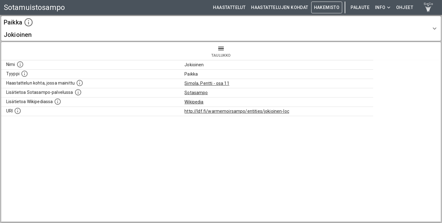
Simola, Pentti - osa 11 (206, 83)
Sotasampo (196, 92)
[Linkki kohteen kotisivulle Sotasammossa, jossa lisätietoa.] (78, 92)
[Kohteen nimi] (20, 64)
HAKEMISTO (327, 7)
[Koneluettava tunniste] (18, 111)
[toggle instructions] (28, 22)
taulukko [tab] (221, 51)
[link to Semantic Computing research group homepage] (428, 7)
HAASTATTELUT (229, 7)
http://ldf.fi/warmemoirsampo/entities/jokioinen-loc (236, 111)
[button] (221, 28)
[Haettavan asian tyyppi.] (24, 74)
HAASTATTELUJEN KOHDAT (280, 7)
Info (383, 7)
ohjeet (405, 7)
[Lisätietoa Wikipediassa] (58, 102)
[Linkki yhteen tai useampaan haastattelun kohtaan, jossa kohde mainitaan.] (80, 83)
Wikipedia (193, 101)
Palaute (360, 7)
